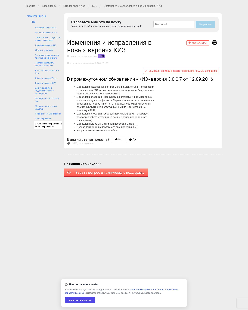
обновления (86, 143)
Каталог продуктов (74, 5)
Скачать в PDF (197, 42)
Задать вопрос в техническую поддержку (105, 173)
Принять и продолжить (80, 300)
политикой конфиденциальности (147, 289)
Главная (30, 5)
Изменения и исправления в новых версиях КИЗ (133, 5)
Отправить (205, 24)
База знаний (49, 5)
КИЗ (94, 5)
